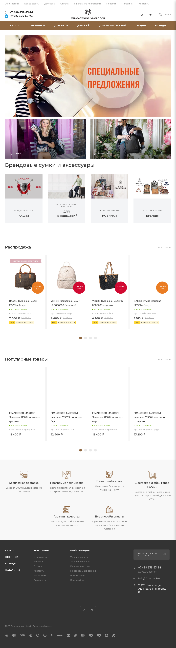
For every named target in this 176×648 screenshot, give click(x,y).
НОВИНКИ (109, 215)
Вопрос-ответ (78, 575)
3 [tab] (90, 338)
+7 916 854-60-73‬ (19, 15)
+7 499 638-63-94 (21, 12)
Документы (40, 580)
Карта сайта (77, 580)
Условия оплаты (79, 557)
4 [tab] (95, 338)
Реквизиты (40, 575)
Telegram (150, 14)
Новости (38, 561)
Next (173, 296)
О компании (40, 557)
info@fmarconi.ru (149, 578)
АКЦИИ (24, 215)
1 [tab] (80, 338)
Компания (41, 550)
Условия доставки (80, 561)
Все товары (164, 248)
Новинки (11, 557)
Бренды (10, 563)
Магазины (12, 570)
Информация (80, 550)
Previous (2, 296)
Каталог (11, 550)
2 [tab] (85, 338)
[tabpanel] (25, 292)
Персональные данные (83, 570)
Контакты (39, 570)
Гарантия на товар (80, 566)
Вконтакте (141, 14)
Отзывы (38, 566)
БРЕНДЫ (152, 215)
